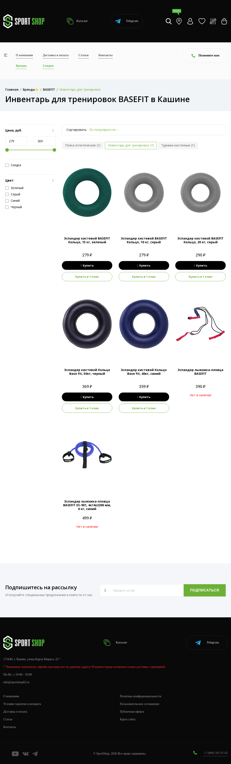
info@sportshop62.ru (16, 682)
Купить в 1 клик (87, 277)
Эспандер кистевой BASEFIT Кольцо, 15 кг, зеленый (87, 240)
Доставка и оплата (56, 55)
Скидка (13, 165)
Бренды (21, 65)
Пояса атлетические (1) (82, 145)
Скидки (48, 65)
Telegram (126, 21)
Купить (87, 265)
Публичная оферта (132, 711)
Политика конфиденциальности (140, 696)
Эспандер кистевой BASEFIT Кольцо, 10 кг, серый (144, 240)
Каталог (77, 21)
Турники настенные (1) (178, 145)
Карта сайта (128, 719)
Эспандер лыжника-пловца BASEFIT (200, 372)
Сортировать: (76, 130)
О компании (24, 55)
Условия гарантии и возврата (22, 704)
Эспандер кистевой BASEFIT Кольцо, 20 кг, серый (200, 240)
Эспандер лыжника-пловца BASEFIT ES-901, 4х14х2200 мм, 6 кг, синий (87, 505)
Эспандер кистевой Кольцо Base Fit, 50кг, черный (87, 372)
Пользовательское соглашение (139, 704)
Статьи (84, 55)
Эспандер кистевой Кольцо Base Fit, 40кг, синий (144, 372)
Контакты (105, 55)
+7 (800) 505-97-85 (215, 753)
